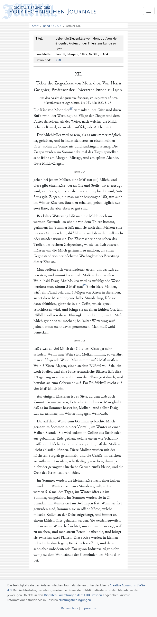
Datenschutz (69, 608)
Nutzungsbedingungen (75, 600)
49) (85, 285)
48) (71, 108)
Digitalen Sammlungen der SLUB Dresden (73, 595)
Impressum (88, 608)
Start (35, 26)
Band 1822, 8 (52, 26)
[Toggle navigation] (149, 11)
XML (58, 60)
